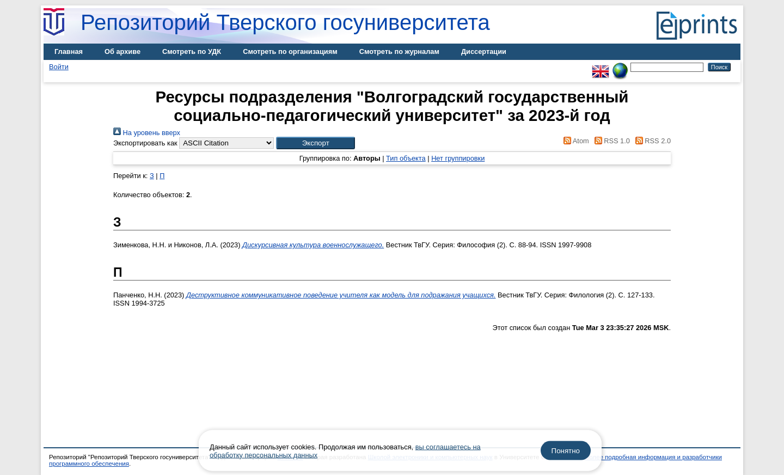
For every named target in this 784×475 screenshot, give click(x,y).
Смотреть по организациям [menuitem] (290, 51)
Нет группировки (458, 158)
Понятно (566, 451)
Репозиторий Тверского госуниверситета (285, 22)
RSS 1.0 (610, 141)
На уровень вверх (146, 133)
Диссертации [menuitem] (483, 51)
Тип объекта (406, 158)
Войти (59, 67)
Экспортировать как (145, 143)
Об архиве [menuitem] (122, 51)
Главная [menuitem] (68, 51)
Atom (574, 141)
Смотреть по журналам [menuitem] (399, 51)
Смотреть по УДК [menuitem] (191, 51)
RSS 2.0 (651, 141)
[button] (315, 143)
